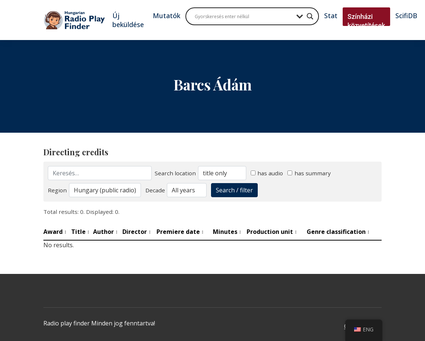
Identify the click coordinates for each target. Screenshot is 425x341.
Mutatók (166, 15)
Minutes (227, 232)
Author (105, 232)
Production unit (272, 232)
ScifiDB (406, 15)
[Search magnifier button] (310, 16)
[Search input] (244, 16)
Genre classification (338, 232)
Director (136, 232)
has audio (267, 173)
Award (55, 232)
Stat (330, 15)
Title (80, 232)
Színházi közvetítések (366, 21)
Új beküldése (128, 20)
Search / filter (234, 190)
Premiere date (180, 232)
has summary (309, 173)
